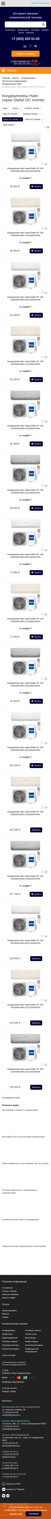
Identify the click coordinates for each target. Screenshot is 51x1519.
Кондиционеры (28, 78)
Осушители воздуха (10, 1349)
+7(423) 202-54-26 (10, 1443)
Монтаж (5, 1314)
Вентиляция (30, 1338)
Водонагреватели (9, 1338)
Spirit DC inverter (11, 114)
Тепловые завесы (10, 1341)
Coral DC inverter (33, 108)
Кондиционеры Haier (12, 84)
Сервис (5, 1317)
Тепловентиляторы (10, 1345)
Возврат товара (9, 1391)
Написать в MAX (13, 1484)
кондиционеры (10, 30)
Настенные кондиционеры (14, 81)
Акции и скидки (8, 1298)
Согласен (34, 1514)
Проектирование (9, 1310)
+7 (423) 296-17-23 (10, 1465)
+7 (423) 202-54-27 (10, 1477)
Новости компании (10, 1294)
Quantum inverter (32, 114)
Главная (6, 78)
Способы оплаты (9, 1388)
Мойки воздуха (31, 1341)
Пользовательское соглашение (14, 1362)
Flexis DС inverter (34, 119)
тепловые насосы (23, 30)
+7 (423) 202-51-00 (25, 39)
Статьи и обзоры (9, 1291)
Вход (33, 3)
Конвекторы (7, 1334)
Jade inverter (10, 125)
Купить (36, 186)
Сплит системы (9, 1355)
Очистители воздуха (34, 1345)
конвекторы (30, 32)
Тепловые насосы (33, 1330)
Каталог (15, 78)
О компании (7, 1288)
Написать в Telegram (15, 1489)
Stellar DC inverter (12, 119)
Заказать (36, 830)
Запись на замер (26, 54)
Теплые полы (31, 1334)
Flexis (17, 108)
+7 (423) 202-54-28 (10, 1454)
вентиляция (35, 30)
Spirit (6, 108)
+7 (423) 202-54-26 (10, 1426)
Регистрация (43, 3)
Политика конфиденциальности (14, 1365)
